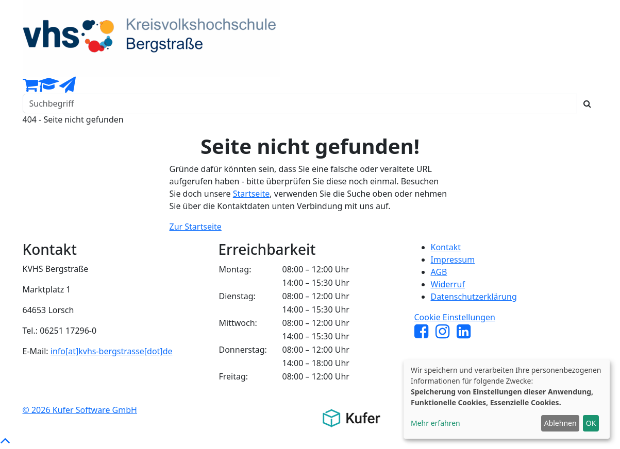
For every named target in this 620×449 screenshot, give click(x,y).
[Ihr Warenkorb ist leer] (30, 87)
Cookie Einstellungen (455, 317)
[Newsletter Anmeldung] (67, 87)
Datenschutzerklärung (474, 296)
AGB (439, 272)
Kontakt (446, 247)
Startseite (251, 193)
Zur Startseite (196, 226)
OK (591, 423)
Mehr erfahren (435, 423)
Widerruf (448, 284)
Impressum (453, 259)
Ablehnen (560, 423)
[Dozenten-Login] (48, 87)
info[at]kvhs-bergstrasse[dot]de (112, 351)
